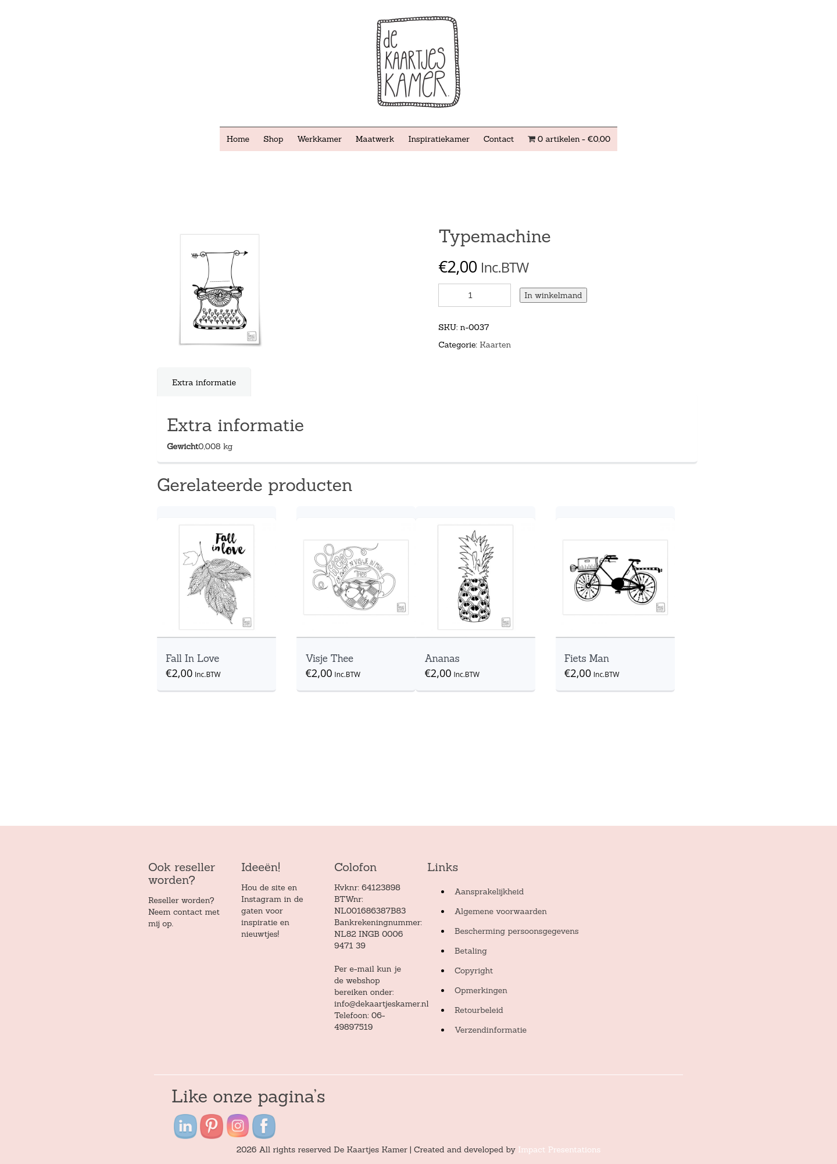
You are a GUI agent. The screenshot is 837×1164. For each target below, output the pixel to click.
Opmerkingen (481, 990)
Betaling (471, 950)
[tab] (204, 382)
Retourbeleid (479, 1010)
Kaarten (495, 344)
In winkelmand (553, 295)
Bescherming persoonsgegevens (517, 931)
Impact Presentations (559, 1149)
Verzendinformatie (491, 1030)
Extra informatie (204, 382)
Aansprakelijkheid (489, 891)
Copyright (474, 970)
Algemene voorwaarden (501, 911)
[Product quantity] (474, 295)
